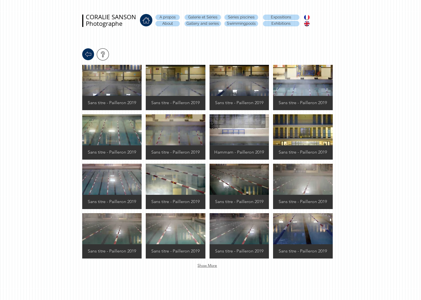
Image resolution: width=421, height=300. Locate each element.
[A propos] (167, 17)
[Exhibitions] (281, 23)
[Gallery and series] (203, 23)
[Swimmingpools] (241, 23)
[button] (112, 87)
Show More (207, 265)
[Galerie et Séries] (203, 17)
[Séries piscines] (241, 17)
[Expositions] (281, 17)
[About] (167, 23)
